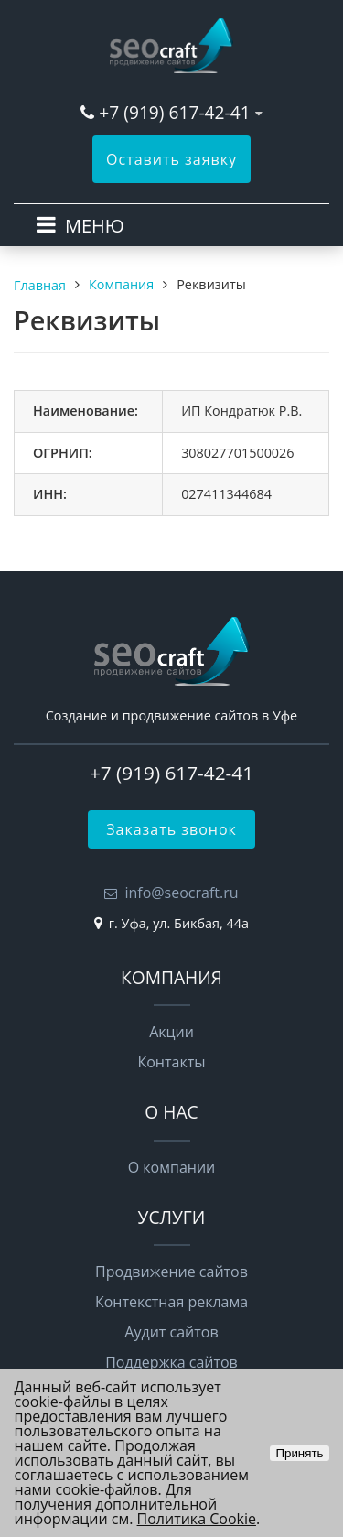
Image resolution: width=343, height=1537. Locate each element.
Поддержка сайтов (171, 1362)
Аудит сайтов (171, 1332)
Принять (299, 1453)
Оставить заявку (171, 159)
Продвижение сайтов (171, 1271)
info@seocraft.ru (181, 892)
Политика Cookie (196, 1519)
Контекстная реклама (171, 1301)
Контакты (171, 1062)
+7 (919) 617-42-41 (174, 112)
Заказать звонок (171, 829)
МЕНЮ (94, 225)
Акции (171, 1031)
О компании (172, 1167)
